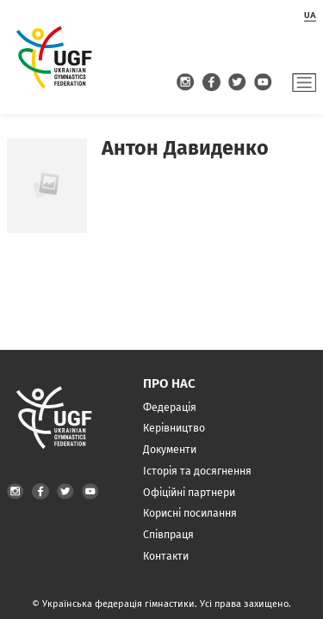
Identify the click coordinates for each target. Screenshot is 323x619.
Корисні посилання (190, 512)
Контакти (166, 555)
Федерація (169, 407)
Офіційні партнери (189, 492)
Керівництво (174, 427)
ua (310, 15)
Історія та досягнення (197, 470)
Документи (169, 449)
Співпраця (168, 534)
